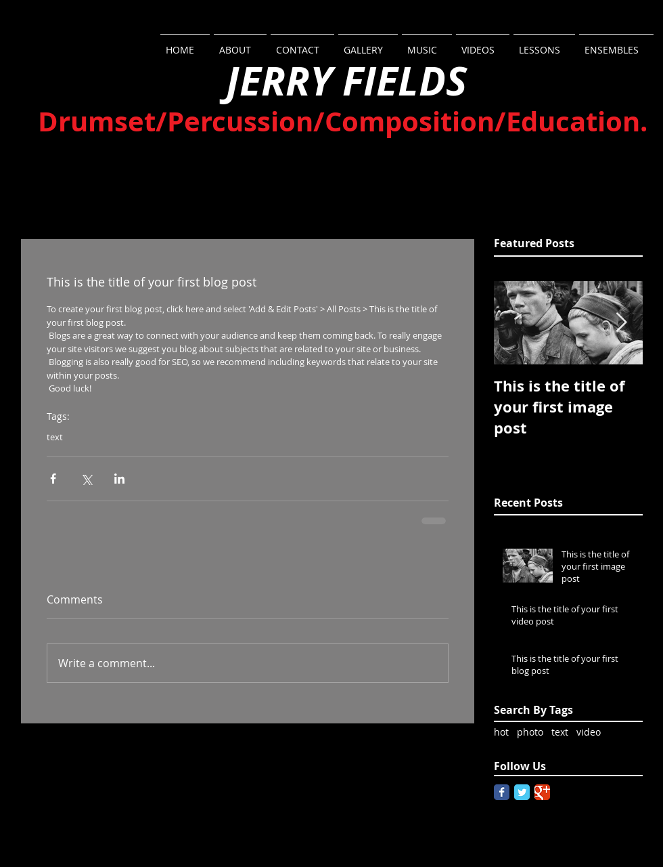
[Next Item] (621, 322)
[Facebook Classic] (501, 792)
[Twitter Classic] (522, 792)
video (588, 731)
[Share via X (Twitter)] (86, 478)
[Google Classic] (542, 792)
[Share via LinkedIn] (119, 478)
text (55, 436)
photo (530, 731)
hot (501, 731)
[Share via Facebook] (53, 478)
